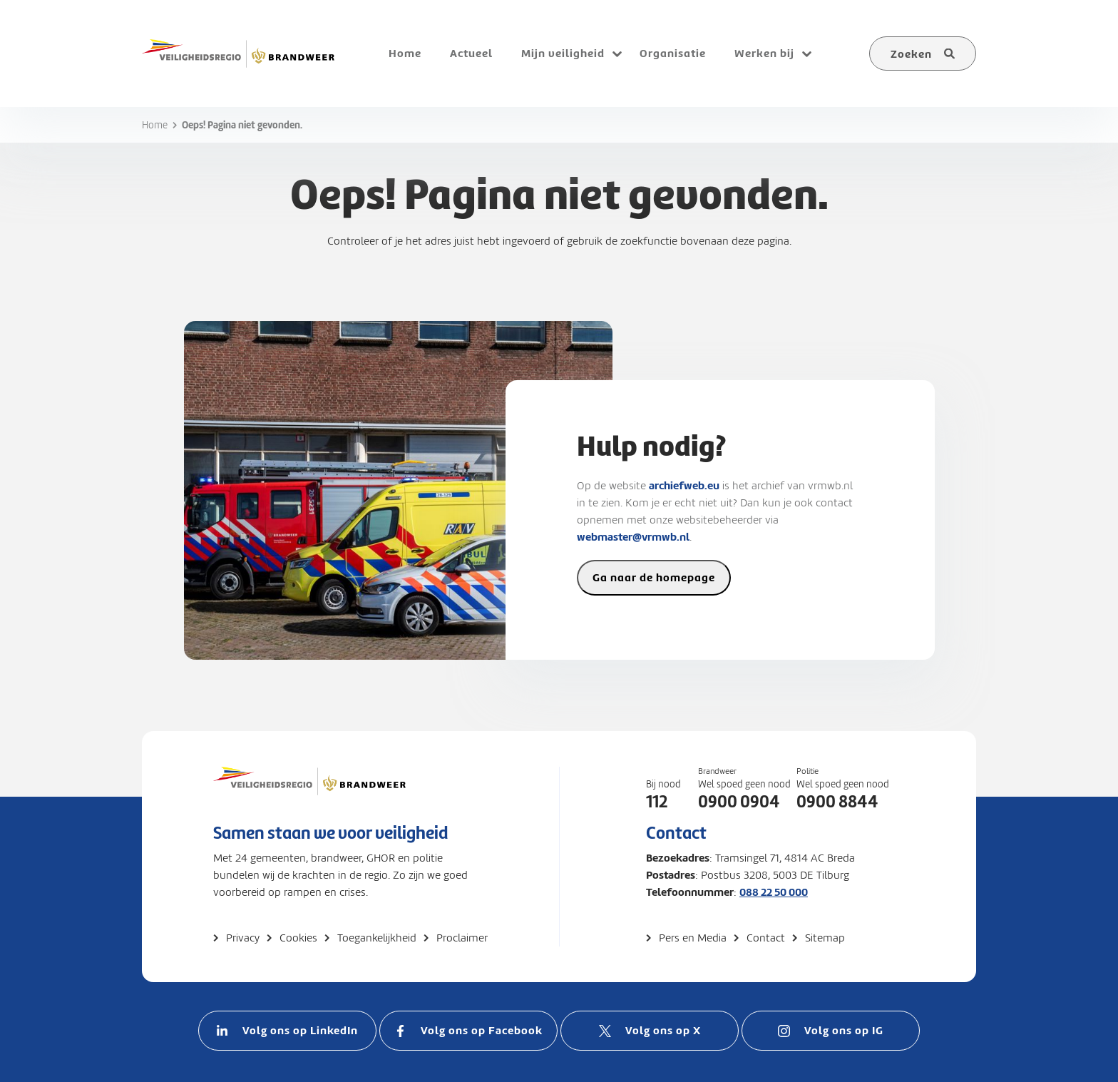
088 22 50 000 (773, 891)
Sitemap (825, 938)
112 (656, 801)
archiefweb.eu (684, 485)
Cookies (298, 938)
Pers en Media (693, 938)
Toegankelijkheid (376, 938)
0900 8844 (837, 801)
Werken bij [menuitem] (764, 53)
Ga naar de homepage (654, 577)
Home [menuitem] (405, 53)
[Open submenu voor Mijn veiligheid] (616, 53)
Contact (766, 938)
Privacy (243, 938)
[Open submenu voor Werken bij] (806, 53)
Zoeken (911, 53)
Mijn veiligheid (563, 53)
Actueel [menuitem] (471, 53)
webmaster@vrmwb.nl (633, 536)
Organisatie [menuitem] (673, 53)
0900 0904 (739, 801)
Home (155, 125)
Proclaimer (462, 938)
